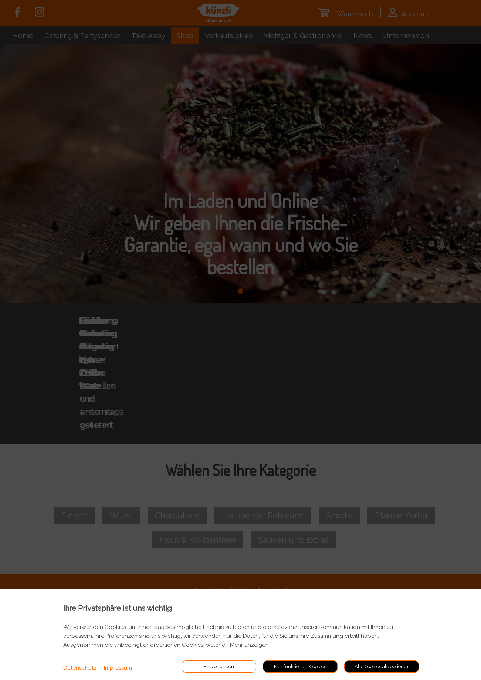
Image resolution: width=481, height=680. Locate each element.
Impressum (118, 667)
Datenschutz (79, 667)
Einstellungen (218, 666)
